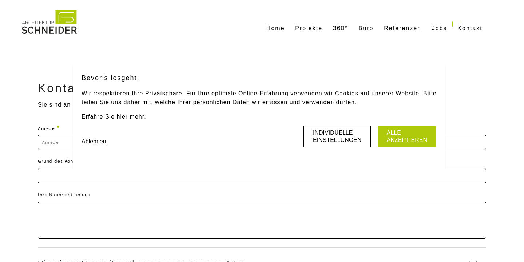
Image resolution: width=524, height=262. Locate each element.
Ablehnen (94, 141)
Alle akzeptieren (407, 136)
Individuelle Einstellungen (337, 136)
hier (122, 117)
